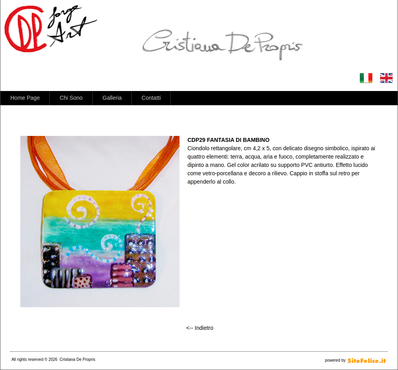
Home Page (25, 98)
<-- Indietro (199, 328)
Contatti (151, 98)
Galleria (112, 98)
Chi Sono (71, 98)
